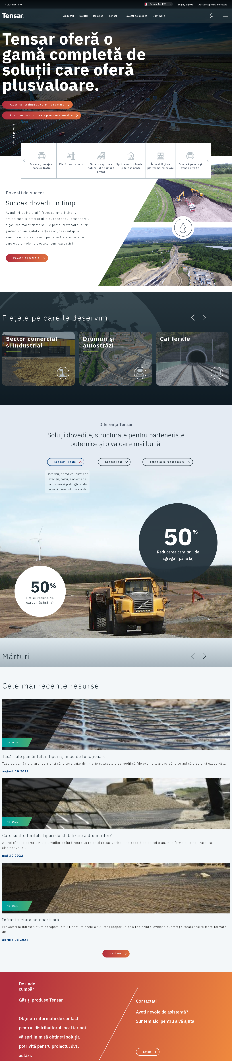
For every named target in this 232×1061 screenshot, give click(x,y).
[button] (158, 4)
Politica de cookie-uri (61, 1038)
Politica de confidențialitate (23, 1038)
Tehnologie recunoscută (167, 462)
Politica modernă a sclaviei (204, 1038)
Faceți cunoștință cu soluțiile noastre (36, 104)
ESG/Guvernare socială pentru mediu (113, 1043)
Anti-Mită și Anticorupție (167, 1038)
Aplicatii (68, 18)
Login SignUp (185, 4)
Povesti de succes (136, 18)
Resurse (98, 18)
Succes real (113, 462)
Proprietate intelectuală (69, 1043)
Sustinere (159, 18)
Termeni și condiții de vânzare (127, 1038)
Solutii (83, 18)
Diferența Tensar (120, 952)
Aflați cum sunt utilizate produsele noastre (41, 115)
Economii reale (65, 462)
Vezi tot (115, 802)
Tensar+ (114, 18)
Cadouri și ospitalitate (34, 1043)
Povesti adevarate (26, 258)
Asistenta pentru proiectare (212, 4)
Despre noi (149, 1043)
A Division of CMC (14, 4)
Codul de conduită (91, 1038)
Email (147, 900)
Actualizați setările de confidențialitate (186, 1043)
